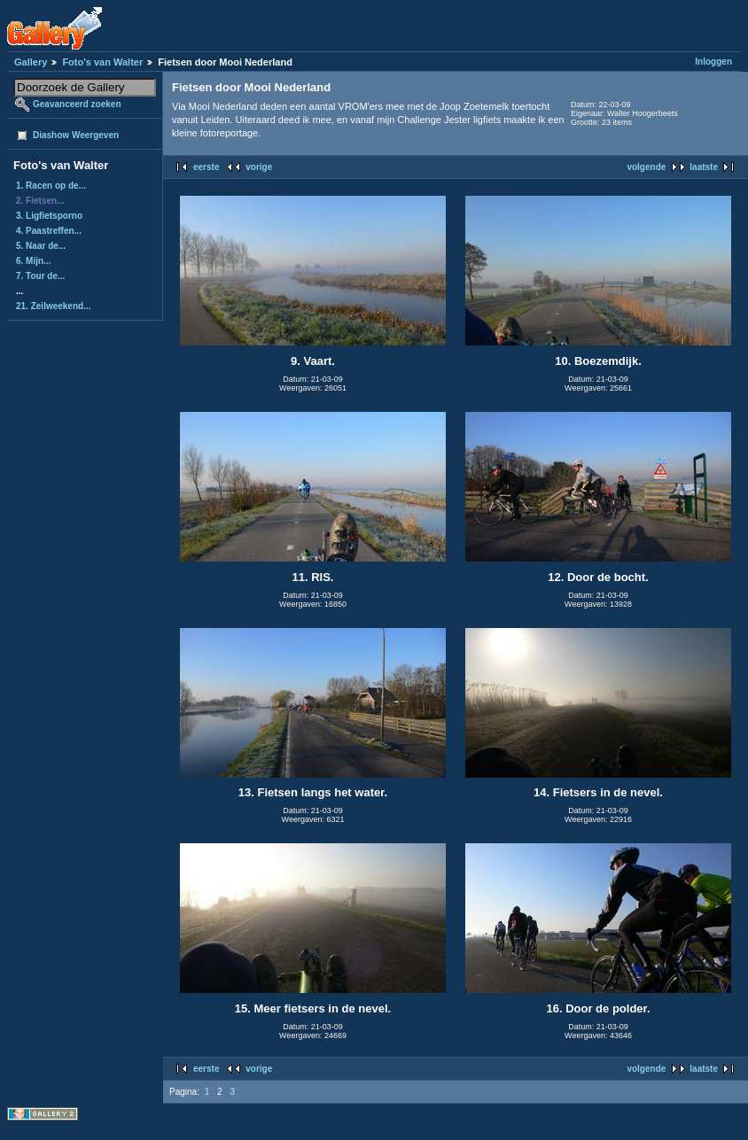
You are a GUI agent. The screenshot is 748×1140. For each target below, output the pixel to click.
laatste (704, 167)
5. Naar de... (41, 246)
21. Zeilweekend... (53, 306)
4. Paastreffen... (49, 231)
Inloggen (713, 61)
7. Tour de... (40, 276)
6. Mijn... (33, 261)
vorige (258, 167)
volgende (646, 167)
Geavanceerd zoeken (77, 104)
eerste (206, 167)
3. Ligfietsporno (49, 216)
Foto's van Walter (102, 62)
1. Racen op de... (51, 185)
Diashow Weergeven (76, 135)
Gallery (30, 62)
